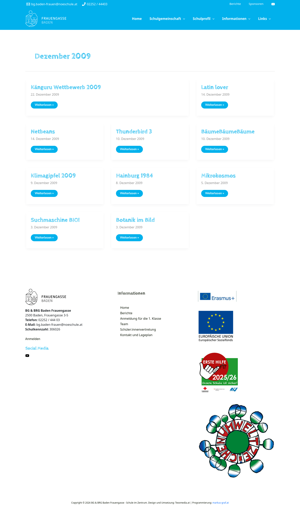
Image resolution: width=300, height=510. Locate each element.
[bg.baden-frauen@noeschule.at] (52, 4)
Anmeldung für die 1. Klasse (138, 323)
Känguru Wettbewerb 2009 (66, 87)
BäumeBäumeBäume (228, 132)
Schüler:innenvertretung (136, 337)
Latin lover (214, 87)
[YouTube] (273, 4)
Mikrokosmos (218, 177)
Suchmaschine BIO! (55, 221)
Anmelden (32, 341)
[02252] (95, 4)
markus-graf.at (220, 505)
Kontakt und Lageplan (134, 343)
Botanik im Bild (135, 221)
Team (122, 330)
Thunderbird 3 (134, 132)
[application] (194, 19)
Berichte (124, 317)
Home (122, 310)
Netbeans (43, 132)
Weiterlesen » (46, 106)
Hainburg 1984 (134, 177)
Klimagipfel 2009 (53, 177)
